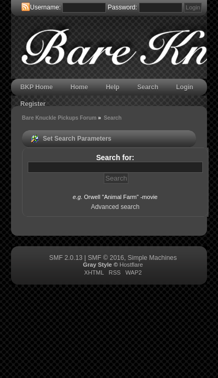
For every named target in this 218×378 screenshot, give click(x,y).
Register (33, 104)
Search (147, 87)
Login (184, 87)
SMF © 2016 (106, 257)
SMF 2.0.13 (66, 257)
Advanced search (115, 207)
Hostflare (131, 264)
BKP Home (36, 87)
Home (79, 87)
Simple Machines (152, 257)
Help (112, 87)
